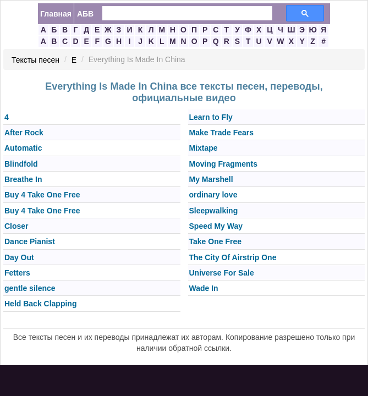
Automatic (23, 148)
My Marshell (211, 179)
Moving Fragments (223, 164)
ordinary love (213, 195)
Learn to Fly (211, 117)
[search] (181, 13)
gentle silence (30, 288)
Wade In (203, 288)
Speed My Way (216, 226)
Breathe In (23, 179)
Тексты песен (35, 60)
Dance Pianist (29, 242)
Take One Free (215, 242)
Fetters (17, 272)
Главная (56, 13)
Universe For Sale (221, 272)
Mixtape (203, 148)
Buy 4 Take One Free (42, 195)
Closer (16, 226)
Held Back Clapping (40, 304)
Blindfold (21, 164)
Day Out (19, 257)
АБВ (85, 13)
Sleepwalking (213, 210)
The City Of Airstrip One (233, 257)
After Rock (23, 132)
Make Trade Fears (221, 132)
